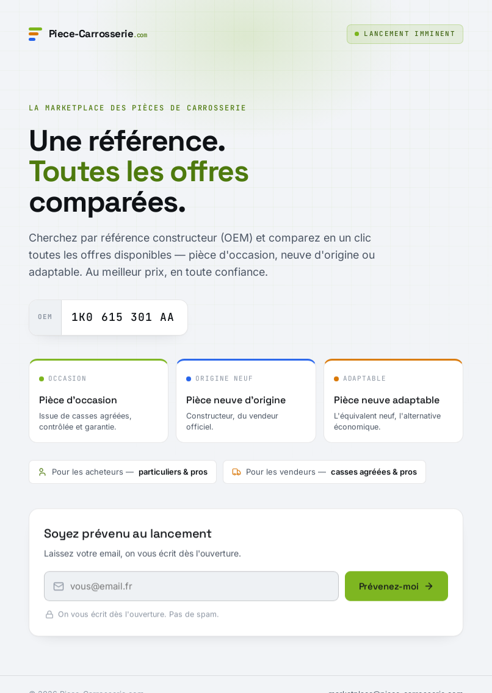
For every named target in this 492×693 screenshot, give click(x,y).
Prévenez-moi (396, 587)
